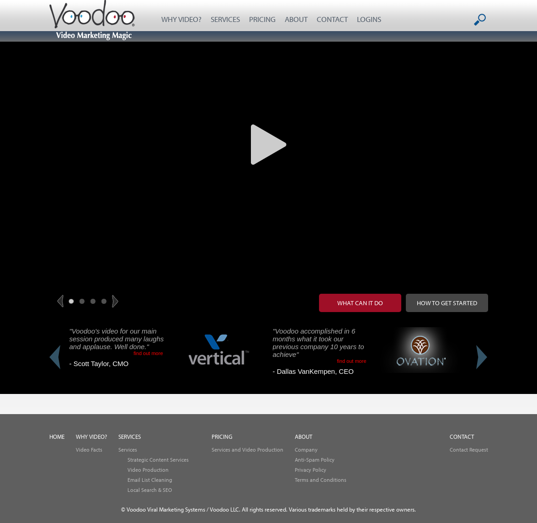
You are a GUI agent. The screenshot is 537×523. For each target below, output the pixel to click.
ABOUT (296, 19)
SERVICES (225, 19)
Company (306, 449)
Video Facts (89, 449)
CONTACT (332, 19)
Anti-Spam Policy (315, 460)
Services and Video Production (247, 449)
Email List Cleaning (150, 480)
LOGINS (369, 19)
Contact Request (469, 449)
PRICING (262, 19)
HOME (56, 436)
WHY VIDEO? (181, 19)
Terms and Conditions (320, 480)
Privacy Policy (310, 470)
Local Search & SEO (150, 490)
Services (127, 449)
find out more (148, 353)
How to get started (447, 302)
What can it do (360, 302)
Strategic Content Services (158, 460)
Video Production (148, 470)
